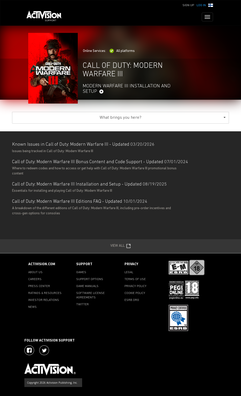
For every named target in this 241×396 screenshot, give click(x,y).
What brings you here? (163, 117)
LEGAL (128, 272)
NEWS (32, 307)
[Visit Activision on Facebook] (29, 350)
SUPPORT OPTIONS (89, 279)
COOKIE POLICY (134, 293)
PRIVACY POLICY (135, 286)
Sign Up (188, 5)
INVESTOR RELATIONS (43, 300)
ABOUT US (35, 272)
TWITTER (82, 304)
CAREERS (35, 279)
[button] (210, 4)
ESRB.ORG (131, 300)
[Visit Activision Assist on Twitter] (44, 350)
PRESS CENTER (39, 286)
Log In (201, 5)
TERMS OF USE (135, 279)
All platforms (122, 51)
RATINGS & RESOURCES (45, 293)
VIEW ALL (120, 246)
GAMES (81, 272)
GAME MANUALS (87, 286)
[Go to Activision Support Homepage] (46, 17)
